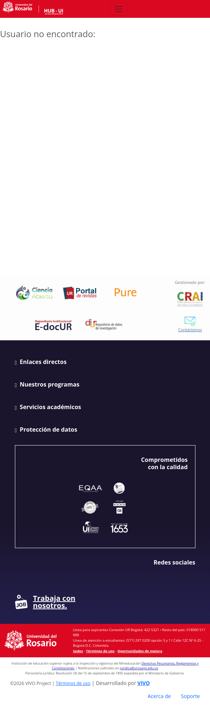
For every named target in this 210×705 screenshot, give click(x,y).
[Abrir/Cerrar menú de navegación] (118, 9)
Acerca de (159, 696)
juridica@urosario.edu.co (139, 668)
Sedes (78, 651)
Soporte (190, 696)
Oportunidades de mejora (140, 651)
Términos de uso (100, 651)
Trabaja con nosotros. (45, 602)
